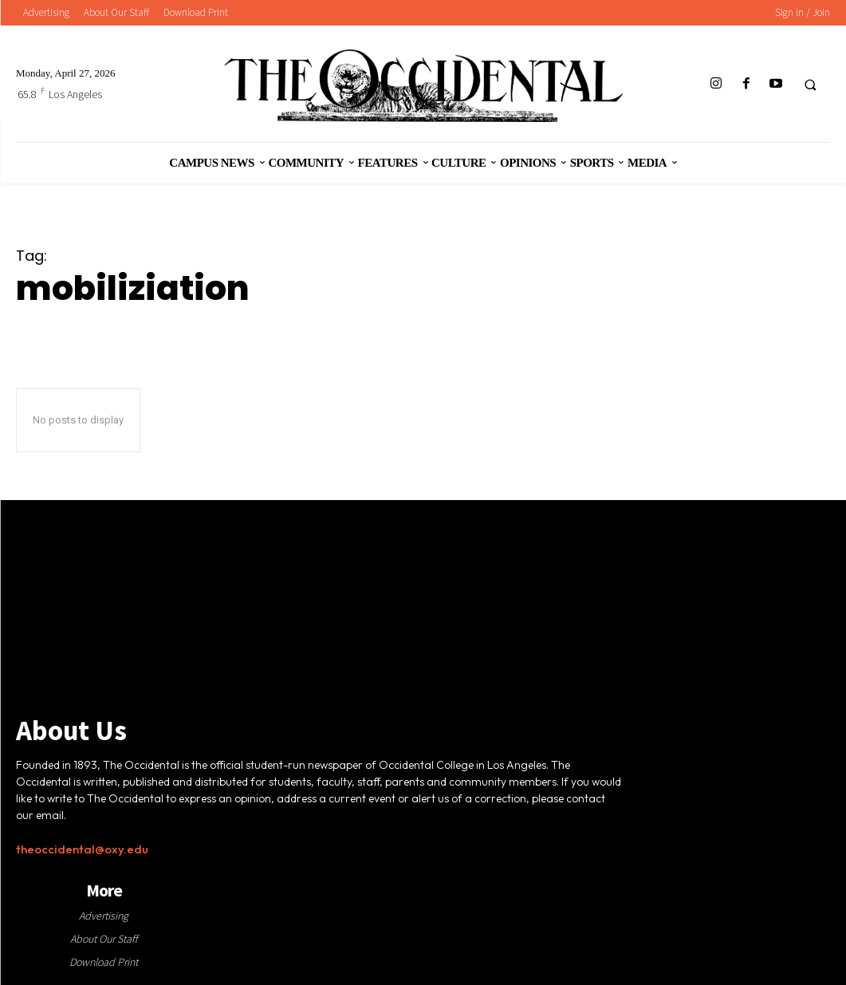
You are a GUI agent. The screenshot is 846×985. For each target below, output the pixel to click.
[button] (810, 84)
